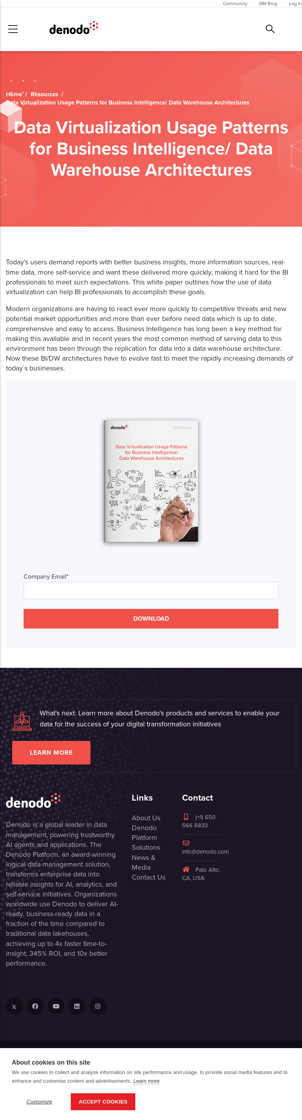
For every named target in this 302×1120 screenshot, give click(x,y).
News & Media (144, 862)
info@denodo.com (205, 848)
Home (14, 94)
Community (235, 3)
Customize (39, 1102)
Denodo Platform (144, 833)
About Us (146, 818)
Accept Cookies (103, 1102)
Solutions (146, 847)
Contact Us (149, 877)
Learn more (51, 752)
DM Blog (268, 3)
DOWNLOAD (151, 618)
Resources (44, 94)
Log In (295, 3)
